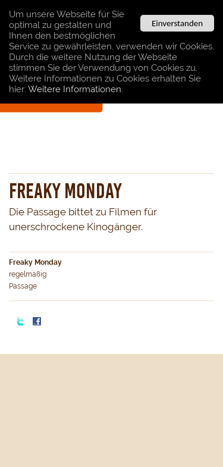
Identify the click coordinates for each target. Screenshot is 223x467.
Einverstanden (177, 23)
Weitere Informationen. (75, 89)
